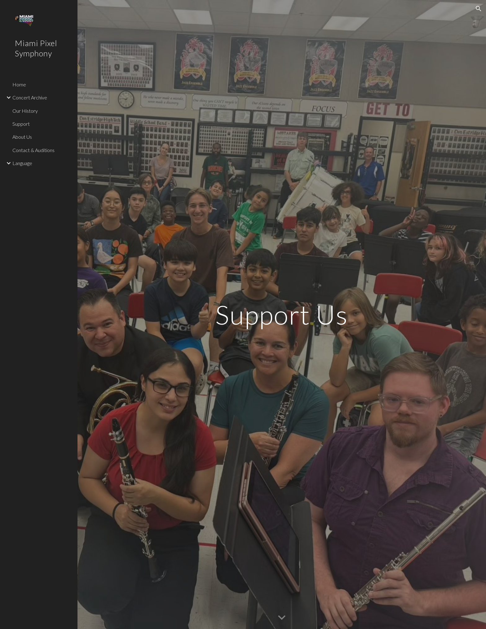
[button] (478, 8)
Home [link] (19, 84)
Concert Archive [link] (29, 97)
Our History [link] (25, 111)
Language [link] (22, 163)
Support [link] (21, 124)
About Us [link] (22, 137)
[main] (282, 314)
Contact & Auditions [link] (33, 150)
